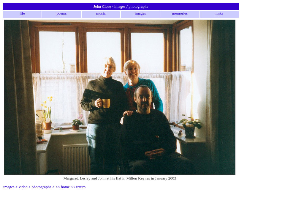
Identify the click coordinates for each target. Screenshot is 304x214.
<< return (78, 187)
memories (180, 13)
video (23, 187)
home (65, 187)
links (219, 13)
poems (61, 13)
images (140, 13)
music (101, 13)
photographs (41, 187)
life (22, 13)
